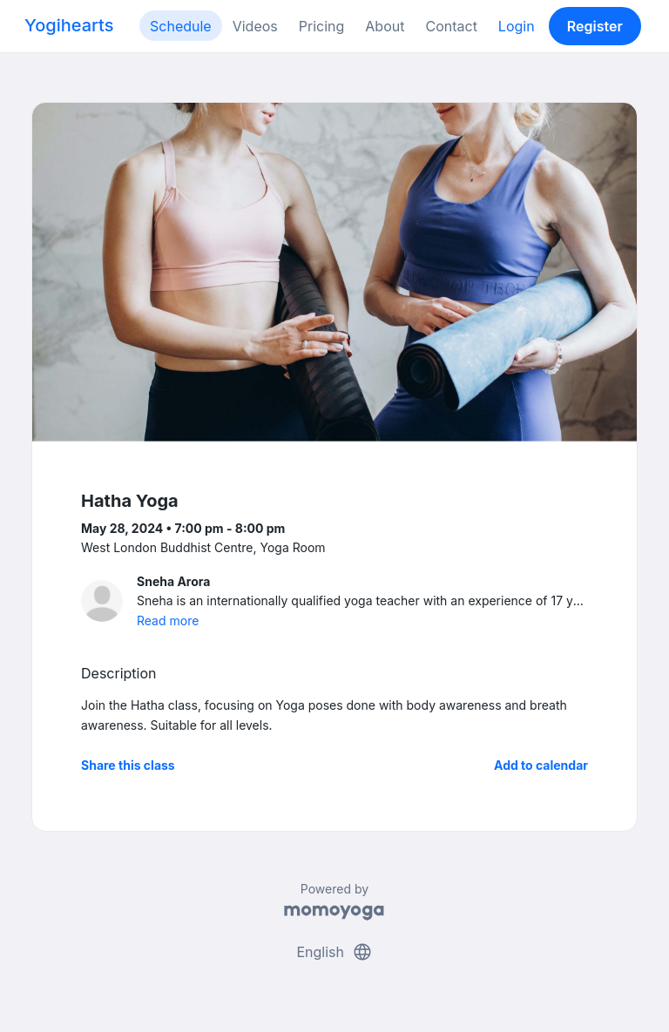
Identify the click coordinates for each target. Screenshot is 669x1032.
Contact (450, 26)
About (384, 26)
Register (595, 26)
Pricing (322, 26)
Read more (168, 620)
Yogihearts (69, 25)
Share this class (128, 765)
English (334, 951)
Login (516, 26)
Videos (255, 26)
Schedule (181, 26)
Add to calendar (541, 765)
